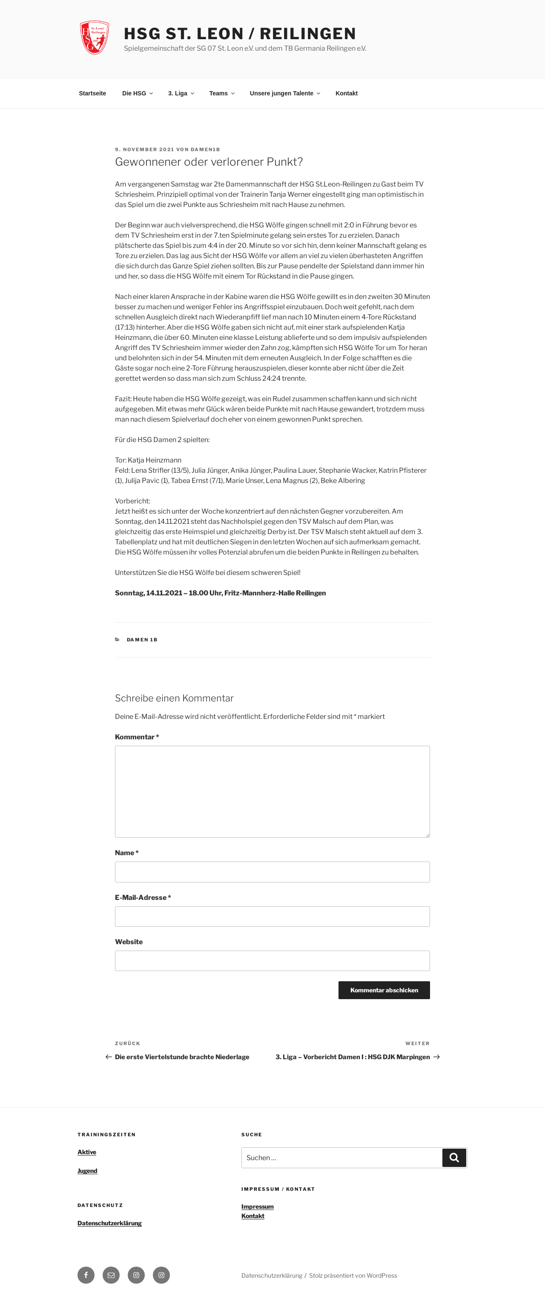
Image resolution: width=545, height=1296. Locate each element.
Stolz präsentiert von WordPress (353, 1275)
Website (129, 942)
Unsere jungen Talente (285, 93)
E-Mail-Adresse (143, 898)
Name (127, 853)
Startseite (92, 93)
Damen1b (206, 149)
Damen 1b (142, 640)
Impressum (257, 1206)
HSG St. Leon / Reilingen (240, 33)
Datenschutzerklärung (109, 1223)
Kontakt (347, 93)
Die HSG (138, 93)
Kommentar (137, 737)
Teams (222, 93)
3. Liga (181, 93)
